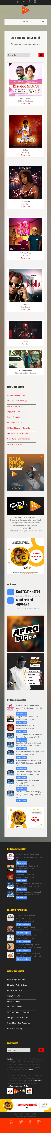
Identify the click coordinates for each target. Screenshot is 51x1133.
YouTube (10, 1086)
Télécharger (25, 104)
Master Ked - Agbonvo (25, 602)
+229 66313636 (37, 1081)
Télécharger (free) (23, 924)
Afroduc (30, 1070)
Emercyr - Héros (28, 591)
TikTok (26, 1086)
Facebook (18, 1086)
